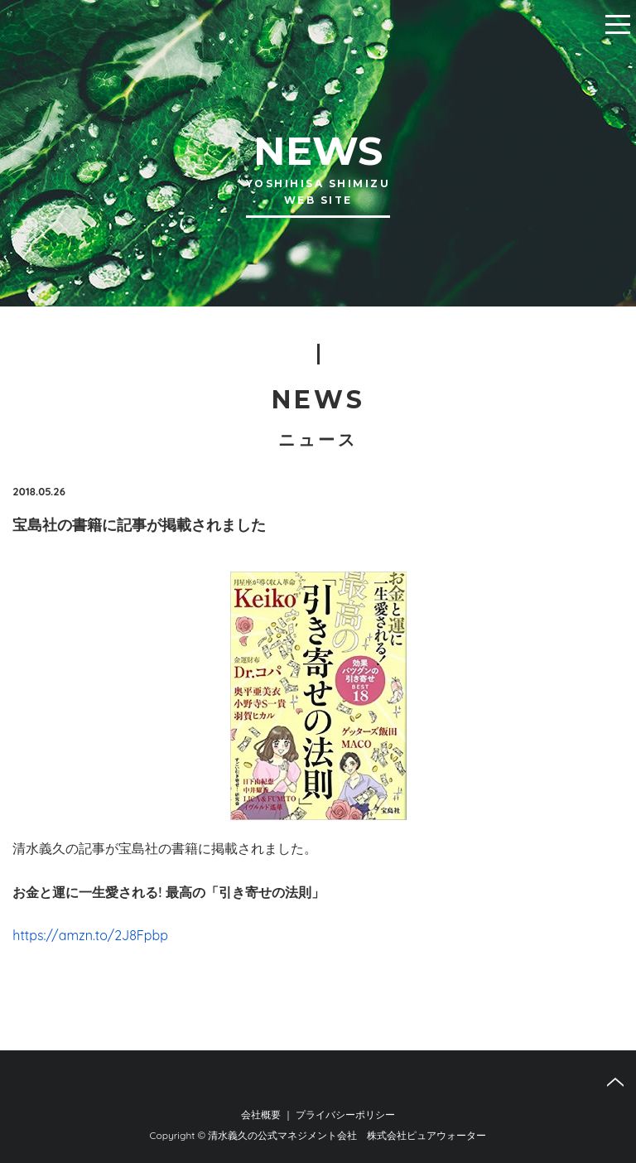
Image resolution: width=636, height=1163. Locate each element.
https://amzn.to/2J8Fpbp (89, 935)
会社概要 (261, 1114)
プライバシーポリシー (345, 1114)
